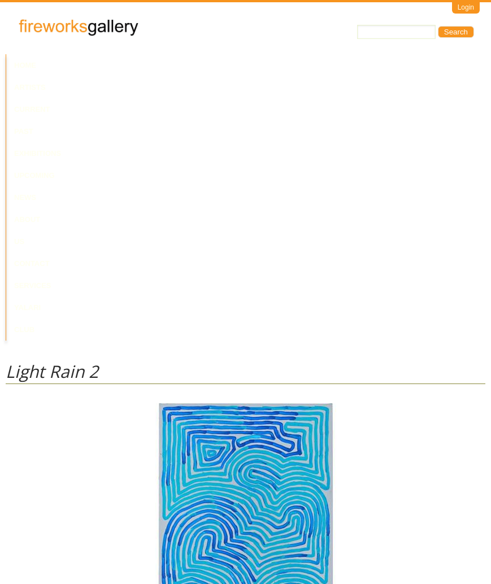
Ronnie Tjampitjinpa (38, 448)
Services (417, 65)
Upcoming (237, 65)
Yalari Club (38, 87)
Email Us (20, 536)
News (279, 65)
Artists (63, 65)
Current (108, 65)
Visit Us (51, 536)
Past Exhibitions (171, 65)
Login (466, 7)
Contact (369, 65)
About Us (321, 65)
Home (25, 65)
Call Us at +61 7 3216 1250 (121, 536)
